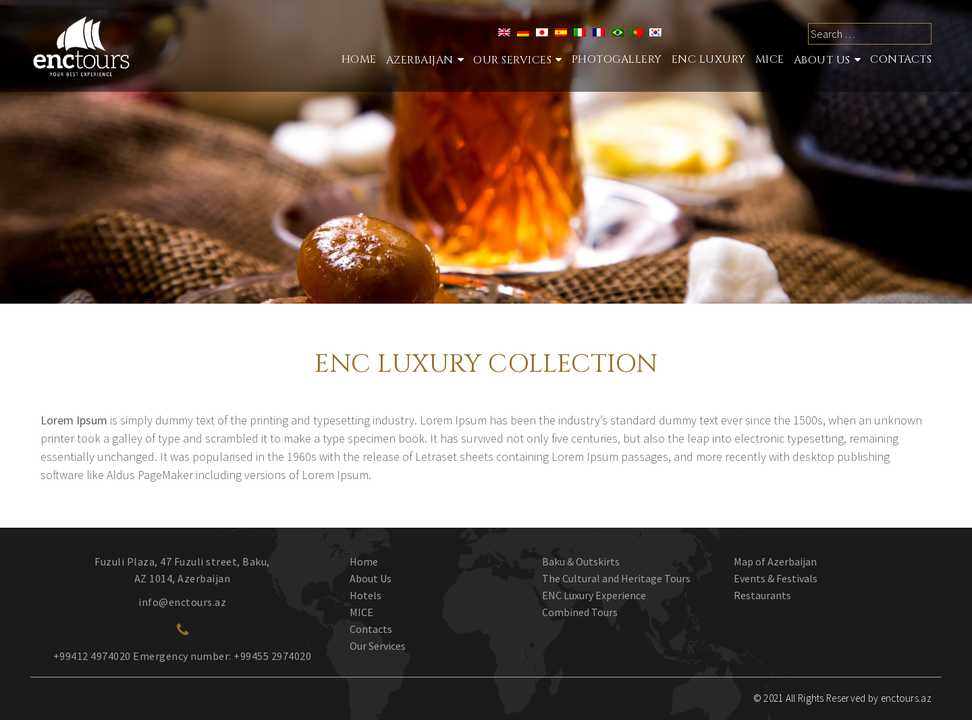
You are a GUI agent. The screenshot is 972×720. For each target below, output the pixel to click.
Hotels (365, 595)
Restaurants (762, 595)
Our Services (378, 646)
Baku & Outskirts (581, 561)
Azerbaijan (420, 60)
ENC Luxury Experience (594, 595)
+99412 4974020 (92, 656)
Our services (512, 60)
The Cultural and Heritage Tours (616, 578)
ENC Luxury (709, 59)
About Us (822, 60)
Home (359, 59)
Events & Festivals (775, 578)
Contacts (901, 59)
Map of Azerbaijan (775, 561)
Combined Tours (580, 612)
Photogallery (617, 59)
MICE (769, 59)
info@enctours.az (182, 602)
